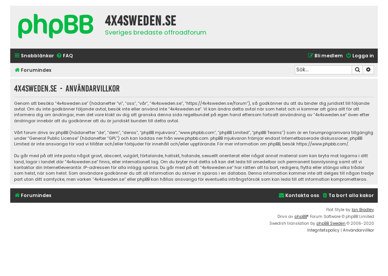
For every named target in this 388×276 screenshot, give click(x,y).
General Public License (53, 138)
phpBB (300, 216)
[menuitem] (64, 56)
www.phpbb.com (191, 138)
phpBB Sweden (331, 223)
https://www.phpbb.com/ (322, 144)
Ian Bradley (363, 210)
